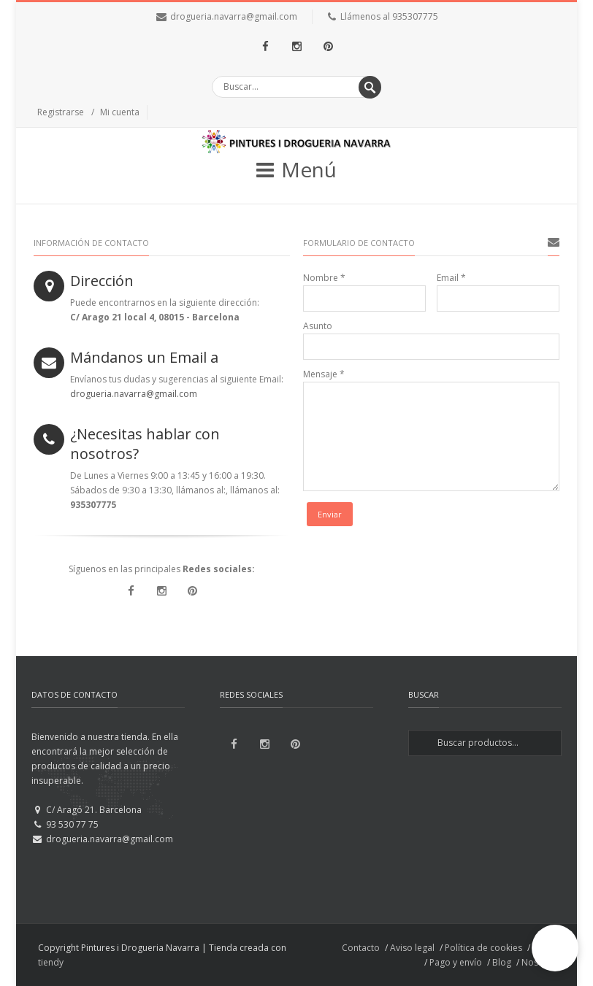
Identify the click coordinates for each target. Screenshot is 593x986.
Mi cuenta (119, 112)
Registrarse (60, 112)
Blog (501, 962)
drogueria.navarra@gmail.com (233, 16)
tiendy (51, 962)
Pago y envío (455, 962)
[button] (555, 948)
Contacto (361, 947)
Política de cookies (483, 947)
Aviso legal (412, 947)
